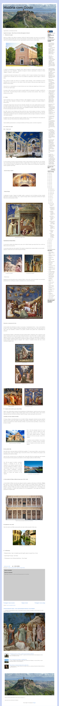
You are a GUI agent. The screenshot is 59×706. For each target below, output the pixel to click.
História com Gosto (18, 7)
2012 (50, 245)
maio (51, 199)
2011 (50, 246)
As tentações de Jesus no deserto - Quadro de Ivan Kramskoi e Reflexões (21, 653)
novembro (51, 190)
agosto (51, 194)
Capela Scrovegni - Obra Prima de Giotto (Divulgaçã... (52, 235)
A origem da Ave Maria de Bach (51, 274)
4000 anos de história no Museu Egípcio (52, 253)
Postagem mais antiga (40, 603)
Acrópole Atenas (51, 282)
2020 (50, 182)
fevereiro (51, 203)
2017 (50, 186)
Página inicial (25, 603)
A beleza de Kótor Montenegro (52, 262)
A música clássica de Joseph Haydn (52, 272)
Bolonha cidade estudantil (51, 287)
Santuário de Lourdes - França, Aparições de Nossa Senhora (52, 155)
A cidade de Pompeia (50, 264)
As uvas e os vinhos (51, 284)
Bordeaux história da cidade (51, 289)
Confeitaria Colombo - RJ (51, 294)
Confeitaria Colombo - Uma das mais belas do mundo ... (52, 213)
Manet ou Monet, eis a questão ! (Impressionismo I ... (52, 227)
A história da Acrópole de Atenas (52, 267)
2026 (50, 173)
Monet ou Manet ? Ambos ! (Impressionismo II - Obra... (52, 222)
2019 (50, 183)
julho (51, 196)
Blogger (34, 702)
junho (51, 197)
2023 (50, 177)
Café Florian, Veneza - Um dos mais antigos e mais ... (52, 218)
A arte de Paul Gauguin (51, 258)
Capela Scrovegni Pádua (20, 567)
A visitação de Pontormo (51, 278)
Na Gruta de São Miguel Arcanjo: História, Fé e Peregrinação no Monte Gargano (51, 141)
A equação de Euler (52, 265)
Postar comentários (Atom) (11, 605)
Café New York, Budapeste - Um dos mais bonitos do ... (52, 208)
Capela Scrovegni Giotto (12, 567)
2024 (50, 176)
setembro (51, 193)
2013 (50, 243)
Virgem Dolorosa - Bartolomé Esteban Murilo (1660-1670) (18, 665)
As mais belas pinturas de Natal (51, 130)
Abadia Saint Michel (51, 280)
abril (50, 200)
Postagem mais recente (9, 603)
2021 (50, 180)
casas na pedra (51, 296)
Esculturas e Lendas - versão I (51, 231)
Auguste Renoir (51, 285)
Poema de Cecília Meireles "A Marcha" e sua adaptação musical (52, 105)
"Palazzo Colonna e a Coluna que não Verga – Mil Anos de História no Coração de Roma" (52, 92)
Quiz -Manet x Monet (51, 205)
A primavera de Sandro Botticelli (51, 276)
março (51, 202)
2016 (50, 187)
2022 (50, 179)
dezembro (51, 189)
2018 (50, 184)
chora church (51, 297)
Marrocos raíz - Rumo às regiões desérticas (51, 80)
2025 (50, 174)
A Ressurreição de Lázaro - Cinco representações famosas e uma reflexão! (19, 608)
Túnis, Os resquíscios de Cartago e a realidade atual (18, 659)
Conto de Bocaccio (52, 295)
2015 (50, 240)
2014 (50, 242)
